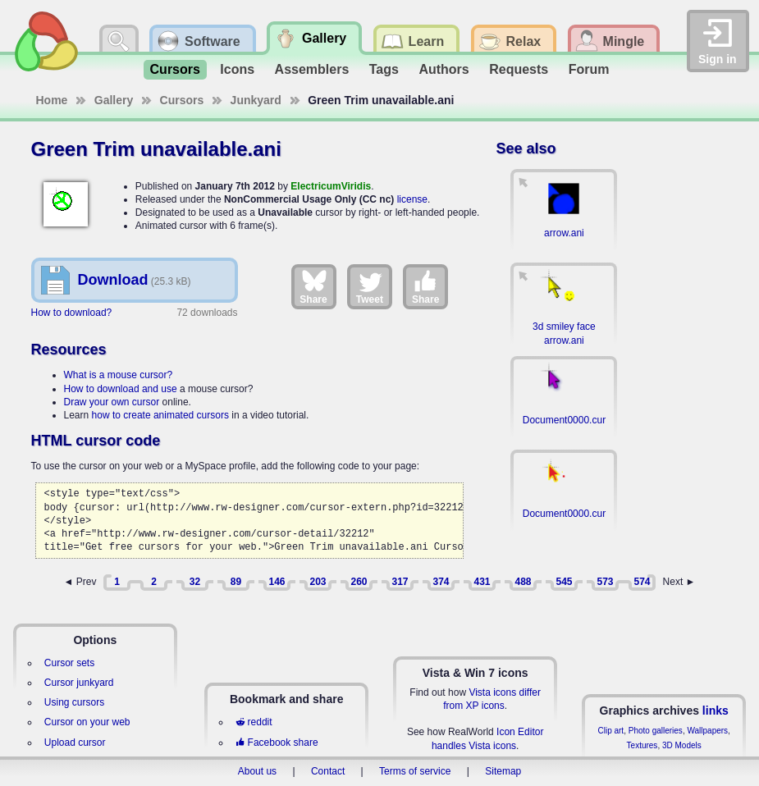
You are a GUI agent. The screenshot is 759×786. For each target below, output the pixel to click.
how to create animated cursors (160, 415)
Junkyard (256, 100)
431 (481, 581)
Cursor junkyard (79, 682)
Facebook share (276, 742)
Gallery (113, 100)
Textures (642, 745)
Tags (384, 69)
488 (522, 581)
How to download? (71, 312)
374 (440, 581)
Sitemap (503, 771)
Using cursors (74, 702)
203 (317, 581)
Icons (237, 69)
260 (358, 581)
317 (399, 581)
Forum (589, 69)
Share (313, 286)
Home (52, 100)
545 (564, 581)
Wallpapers (707, 730)
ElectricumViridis (330, 186)
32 (195, 581)
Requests (518, 69)
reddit (253, 722)
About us (257, 771)
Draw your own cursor (112, 402)
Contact (328, 771)
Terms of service (414, 771)
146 (276, 581)
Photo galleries (656, 730)
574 (641, 581)
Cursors (175, 69)
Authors (443, 69)
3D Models (682, 745)
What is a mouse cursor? (118, 375)
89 (236, 581)
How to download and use (120, 389)
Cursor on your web (87, 722)
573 (605, 581)
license (412, 199)
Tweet (369, 286)
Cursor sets (69, 663)
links (715, 710)
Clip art (610, 730)
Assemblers (312, 69)
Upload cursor (75, 742)
